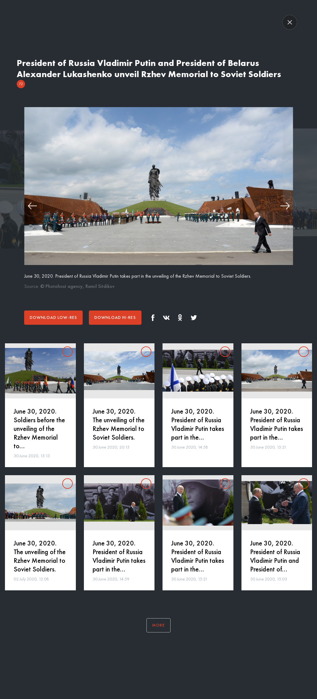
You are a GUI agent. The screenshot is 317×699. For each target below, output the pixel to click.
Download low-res (53, 317)
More (158, 625)
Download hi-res (115, 317)
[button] (32, 205)
